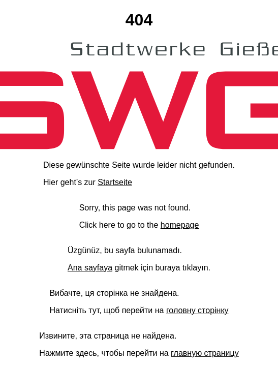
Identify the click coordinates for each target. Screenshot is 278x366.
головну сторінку (197, 310)
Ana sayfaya (90, 267)
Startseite (115, 182)
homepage (180, 225)
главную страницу (205, 353)
